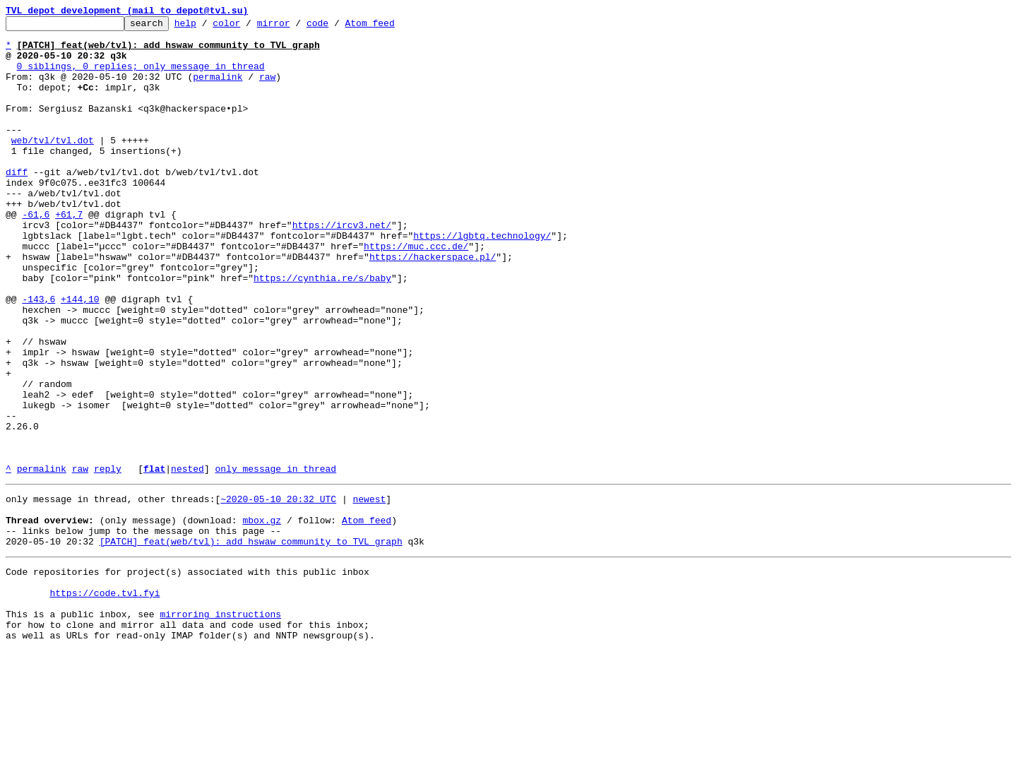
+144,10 (80, 356)
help (207, 26)
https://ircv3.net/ (341, 267)
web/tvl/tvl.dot (52, 165)
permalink (217, 89)
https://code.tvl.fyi (104, 700)
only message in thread (275, 559)
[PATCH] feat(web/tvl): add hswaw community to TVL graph (251, 642)
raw (267, 89)
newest (369, 591)
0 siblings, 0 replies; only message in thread (141, 76)
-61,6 (35, 254)
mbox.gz (261, 617)
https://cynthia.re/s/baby (322, 330)
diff (17, 203)
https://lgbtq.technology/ (482, 279)
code (339, 26)
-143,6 (38, 356)
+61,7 (69, 254)
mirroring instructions (220, 726)
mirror (295, 26)
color (248, 26)
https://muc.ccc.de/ (416, 292)
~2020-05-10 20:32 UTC (278, 591)
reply (107, 559)
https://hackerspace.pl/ (432, 305)
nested (187, 559)
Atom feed (391, 26)
